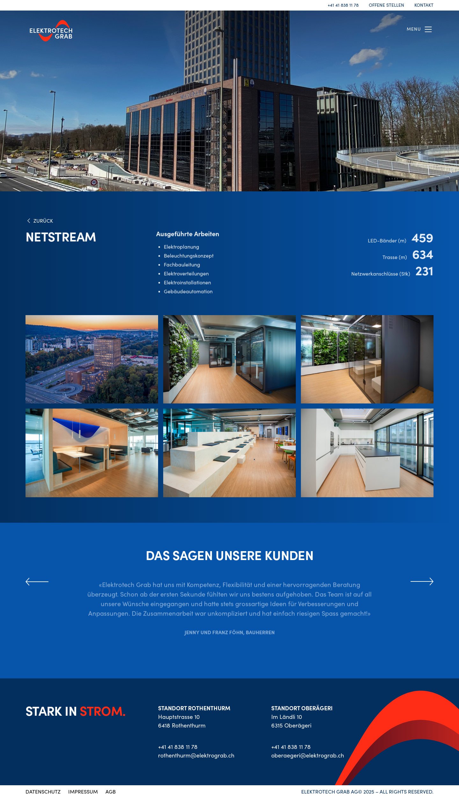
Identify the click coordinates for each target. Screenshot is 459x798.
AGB (111, 791)
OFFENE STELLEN (386, 5)
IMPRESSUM (83, 791)
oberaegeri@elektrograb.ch (307, 755)
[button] (420, 29)
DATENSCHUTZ (43, 791)
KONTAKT (423, 5)
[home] (51, 29)
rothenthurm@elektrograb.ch (196, 755)
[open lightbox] (92, 359)
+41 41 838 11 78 (343, 5)
